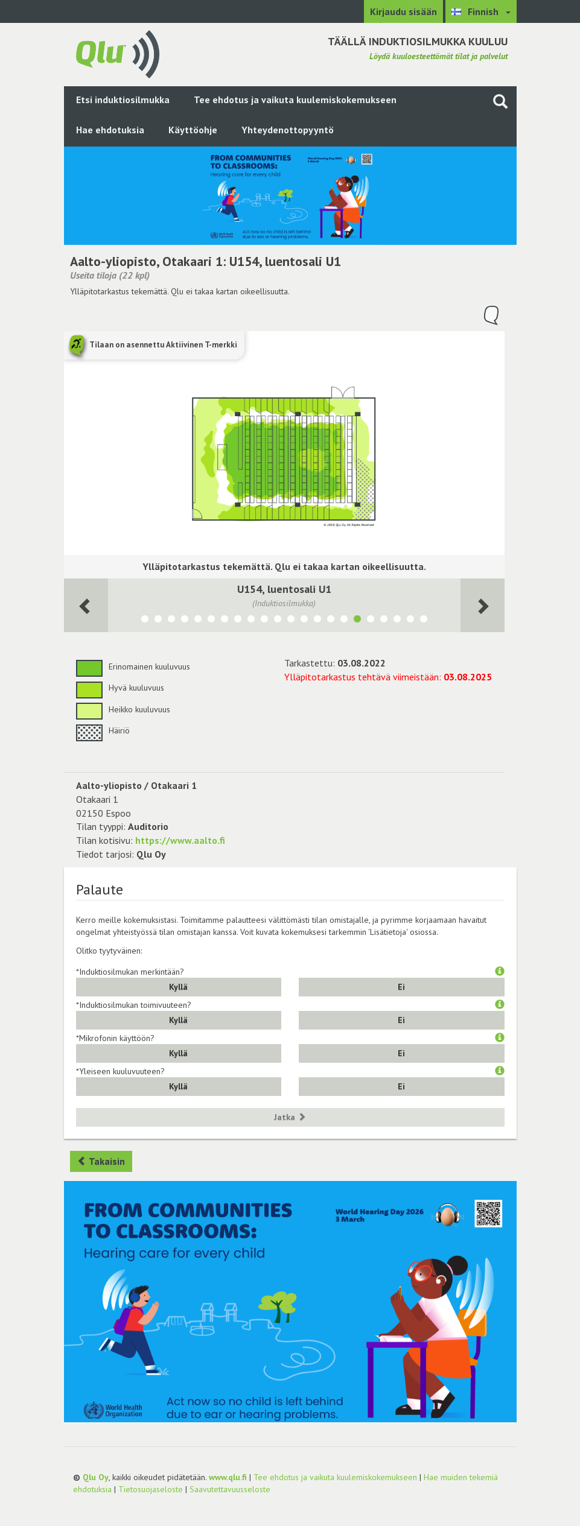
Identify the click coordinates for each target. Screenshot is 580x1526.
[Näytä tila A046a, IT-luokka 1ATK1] (211, 620)
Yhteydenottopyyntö (287, 130)
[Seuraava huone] (86, 605)
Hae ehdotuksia (110, 130)
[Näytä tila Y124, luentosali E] (423, 620)
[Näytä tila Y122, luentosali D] (291, 620)
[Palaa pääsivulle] (117, 53)
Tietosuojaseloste (150, 1489)
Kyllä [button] (178, 986)
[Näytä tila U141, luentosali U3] (330, 620)
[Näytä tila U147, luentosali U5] (304, 620)
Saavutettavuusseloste (230, 1489)
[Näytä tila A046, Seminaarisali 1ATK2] (198, 620)
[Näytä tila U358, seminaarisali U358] (397, 620)
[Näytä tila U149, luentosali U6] (171, 620)
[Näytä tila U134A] (144, 620)
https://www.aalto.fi (180, 840)
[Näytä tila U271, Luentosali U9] (224, 620)
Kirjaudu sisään (403, 11)
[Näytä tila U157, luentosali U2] (344, 620)
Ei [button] (401, 986)
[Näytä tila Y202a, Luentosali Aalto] (277, 620)
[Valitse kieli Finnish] (481, 11)
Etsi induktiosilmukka (123, 99)
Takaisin (101, 1161)
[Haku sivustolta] (500, 101)
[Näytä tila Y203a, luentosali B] (264, 620)
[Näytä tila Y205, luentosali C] (251, 620)
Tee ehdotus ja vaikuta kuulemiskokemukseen (295, 99)
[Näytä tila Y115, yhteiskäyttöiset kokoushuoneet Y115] (383, 620)
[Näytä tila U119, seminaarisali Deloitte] (370, 620)
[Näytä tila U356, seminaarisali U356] (410, 620)
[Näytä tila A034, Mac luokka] (158, 620)
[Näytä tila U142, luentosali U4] (317, 620)
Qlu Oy (96, 1477)
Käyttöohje (192, 130)
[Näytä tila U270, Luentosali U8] (237, 620)
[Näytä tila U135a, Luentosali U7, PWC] (184, 620)
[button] (500, 972)
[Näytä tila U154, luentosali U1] (357, 620)
